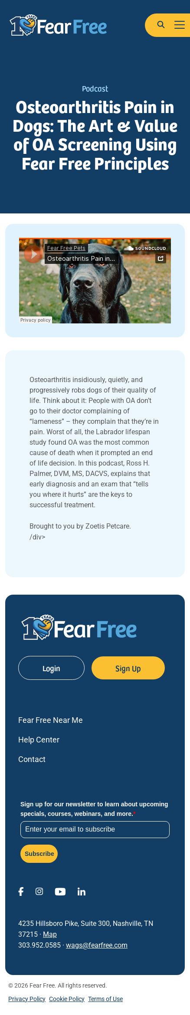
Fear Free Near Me (50, 720)
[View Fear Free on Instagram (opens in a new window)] (45, 891)
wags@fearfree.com (97, 945)
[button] (161, 24)
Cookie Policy (67, 998)
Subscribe (39, 853)
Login (51, 667)
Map (50, 934)
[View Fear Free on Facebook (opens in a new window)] (26, 891)
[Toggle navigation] (179, 25)
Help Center (38, 739)
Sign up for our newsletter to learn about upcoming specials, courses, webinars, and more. (94, 809)
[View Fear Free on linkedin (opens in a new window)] (87, 891)
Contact (32, 759)
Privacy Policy (27, 998)
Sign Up (128, 667)
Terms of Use (105, 998)
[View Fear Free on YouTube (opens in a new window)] (66, 891)
